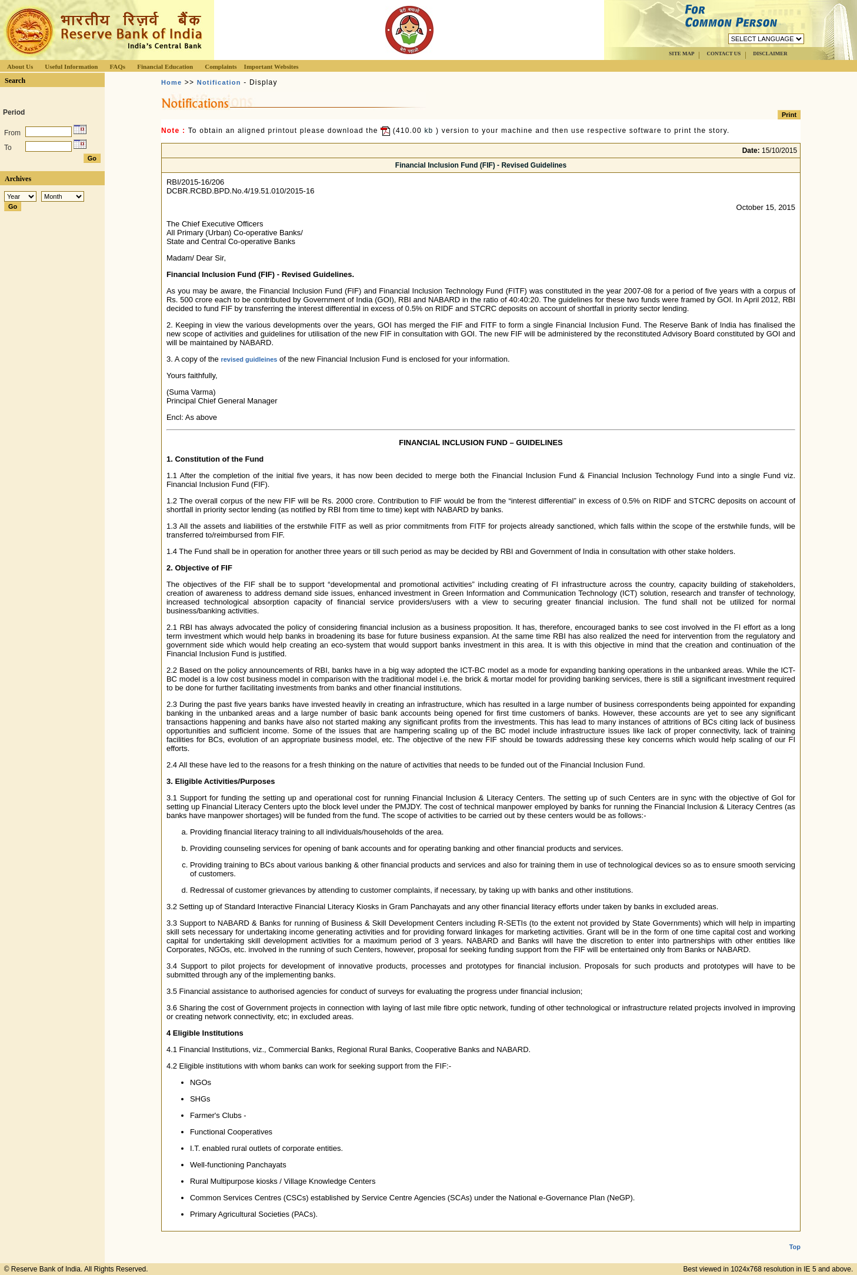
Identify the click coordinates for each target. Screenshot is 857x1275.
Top (795, 1237)
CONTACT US (723, 53)
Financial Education (165, 66)
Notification (219, 82)
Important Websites (271, 66)
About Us (20, 66)
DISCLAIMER (770, 53)
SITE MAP (681, 53)
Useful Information (71, 66)
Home (171, 82)
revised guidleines (249, 359)
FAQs (117, 66)
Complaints (220, 66)
